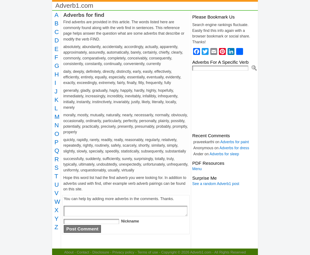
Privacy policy (123, 252)
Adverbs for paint (234, 142)
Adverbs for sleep (224, 154)
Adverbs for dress (234, 148)
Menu (197, 169)
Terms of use (147, 252)
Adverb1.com (74, 5)
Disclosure (100, 252)
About (69, 252)
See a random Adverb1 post (215, 184)
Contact (83, 252)
